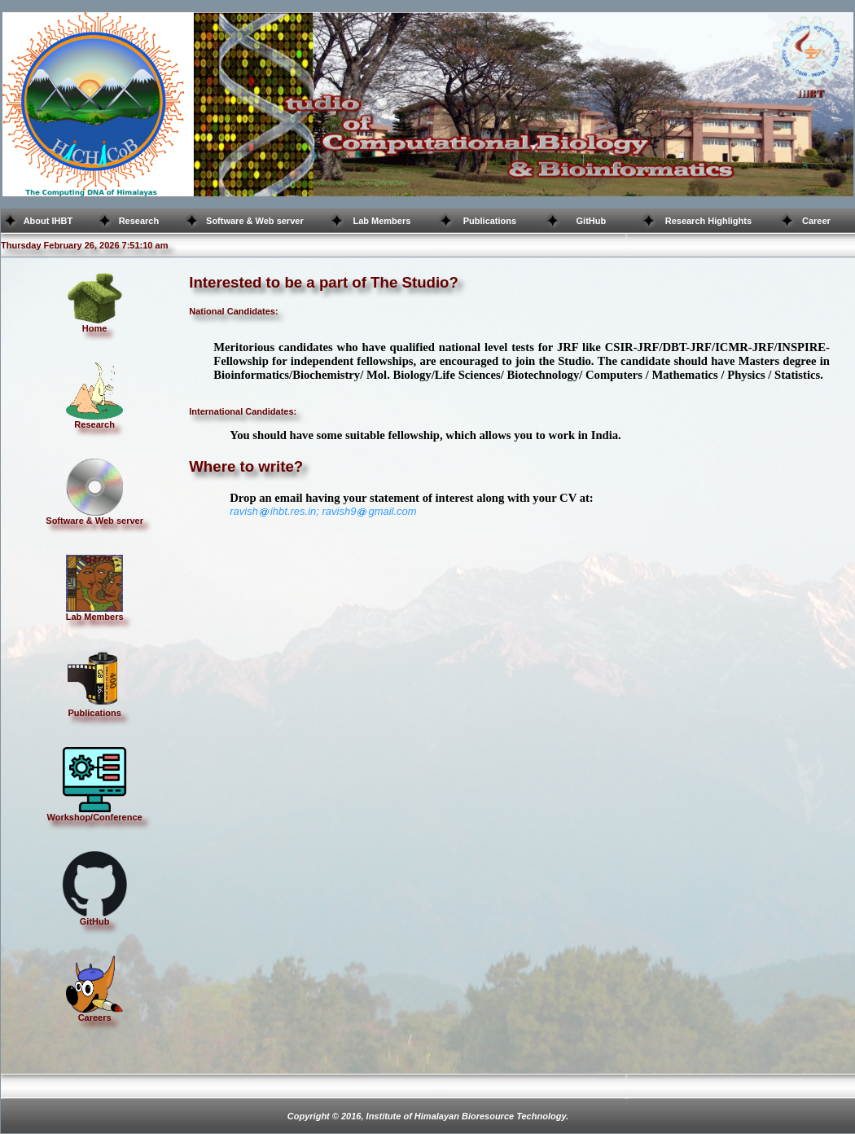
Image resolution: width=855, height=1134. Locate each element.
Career (816, 221)
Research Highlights (708, 221)
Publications (489, 221)
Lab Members (381, 221)
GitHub (592, 221)
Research (139, 221)
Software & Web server (255, 221)
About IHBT (48, 221)
